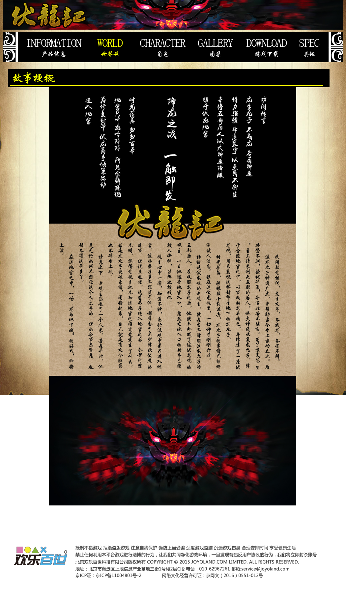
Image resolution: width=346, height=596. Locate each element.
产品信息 (54, 47)
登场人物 (162, 47)
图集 (216, 47)
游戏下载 (266, 47)
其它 (313, 47)
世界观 (109, 47)
